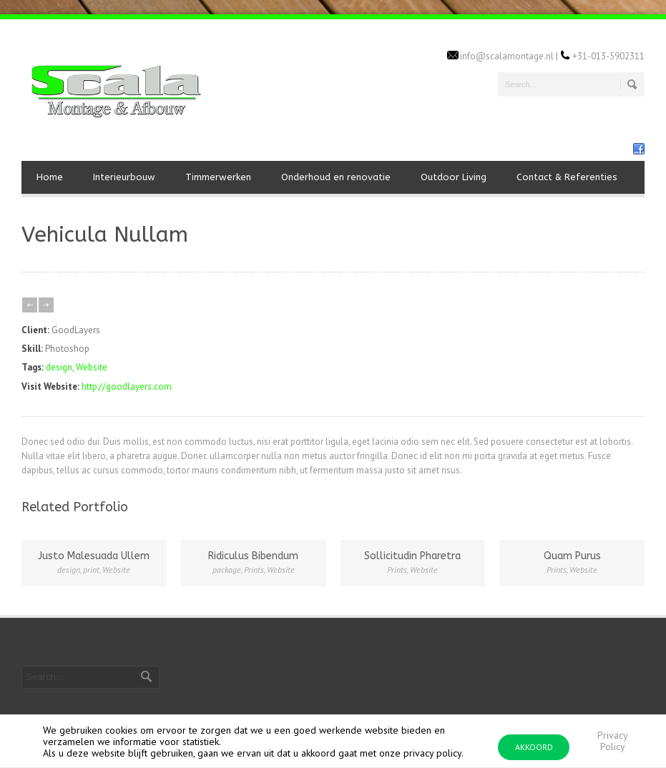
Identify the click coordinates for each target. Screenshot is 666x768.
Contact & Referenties (566, 177)
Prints (254, 569)
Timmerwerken (218, 177)
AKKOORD (534, 747)
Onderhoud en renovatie (336, 177)
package (226, 569)
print (91, 569)
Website (91, 367)
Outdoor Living (453, 177)
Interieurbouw (124, 177)
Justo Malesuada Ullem (94, 556)
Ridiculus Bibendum (253, 556)
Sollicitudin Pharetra (412, 556)
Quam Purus (572, 556)
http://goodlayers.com (127, 386)
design (59, 367)
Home (49, 177)
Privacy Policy (612, 741)
